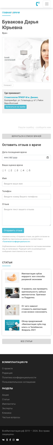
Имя (4, 178)
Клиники (6, 413)
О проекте (7, 368)
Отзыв (5, 204)
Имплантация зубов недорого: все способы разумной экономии (33, 276)
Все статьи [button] (26, 341)
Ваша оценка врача (12, 165)
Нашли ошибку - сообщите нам (34, 127)
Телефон (6, 191)
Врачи (16, 13)
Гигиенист (8, 85)
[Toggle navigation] (47, 4)
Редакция (7, 373)
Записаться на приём (15, 107)
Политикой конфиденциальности (16, 242)
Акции (5, 395)
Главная (6, 13)
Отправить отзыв (13, 230)
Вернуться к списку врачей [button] (26, 136)
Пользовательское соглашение (18, 382)
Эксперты (7, 408)
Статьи (5, 399)
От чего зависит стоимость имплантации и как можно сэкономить (34, 309)
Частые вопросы (11, 417)
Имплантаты (9, 404)
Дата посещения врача (14, 152)
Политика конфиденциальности (19, 377)
